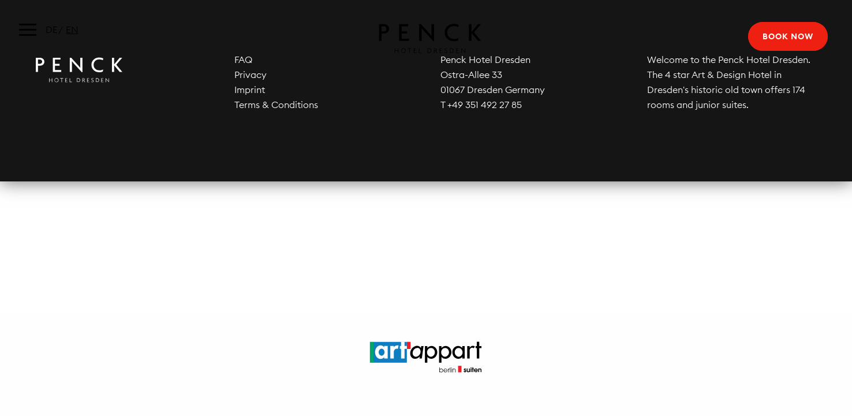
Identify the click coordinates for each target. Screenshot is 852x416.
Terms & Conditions (276, 104)
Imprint (249, 89)
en (72, 29)
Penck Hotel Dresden (426, 38)
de (52, 29)
